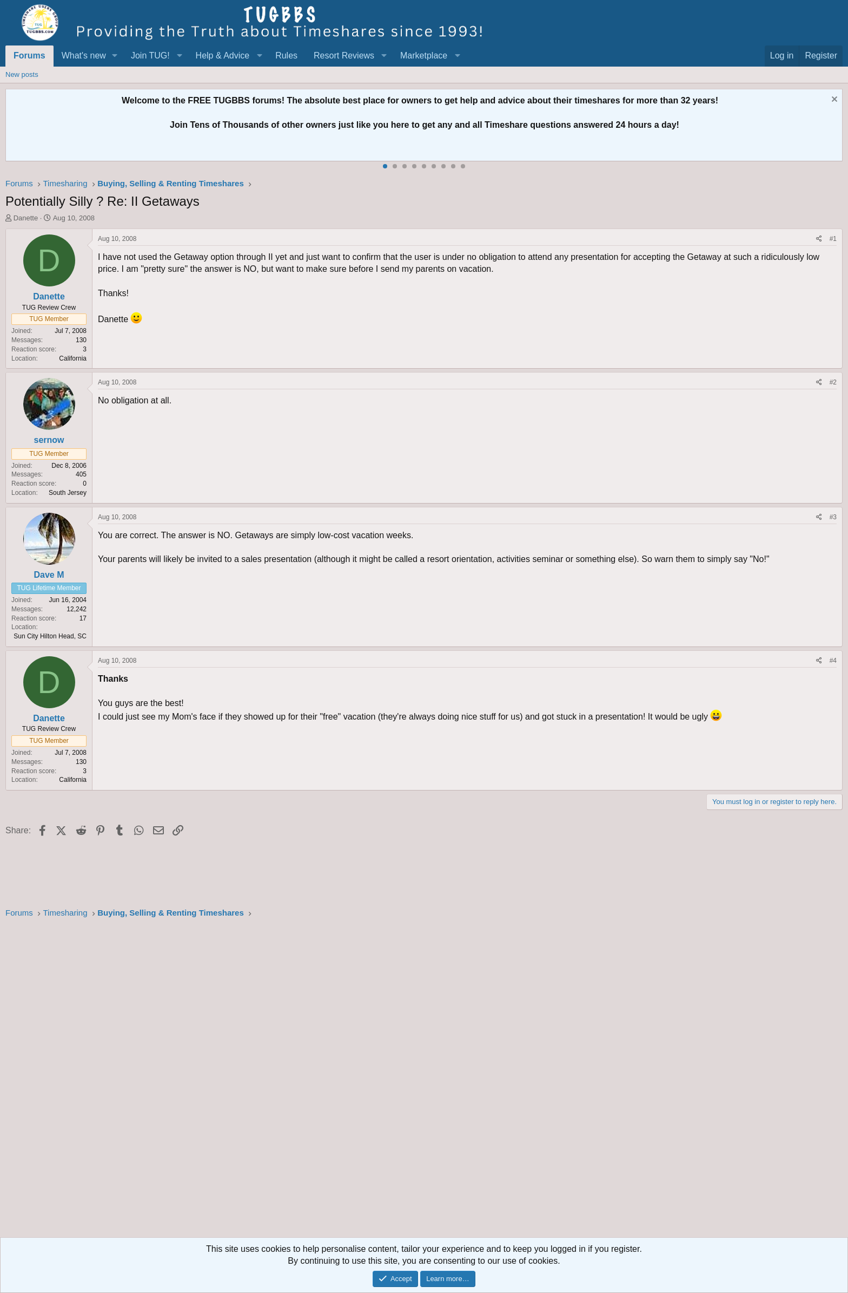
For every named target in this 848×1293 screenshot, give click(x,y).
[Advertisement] (329, 1081)
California (73, 358)
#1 (833, 239)
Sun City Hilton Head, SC (50, 636)
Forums (29, 55)
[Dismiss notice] (833, 100)
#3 (833, 517)
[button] (115, 55)
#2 (833, 382)
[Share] (819, 239)
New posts (21, 74)
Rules (286, 55)
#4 (833, 660)
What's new (84, 55)
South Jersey (68, 493)
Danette (26, 218)
